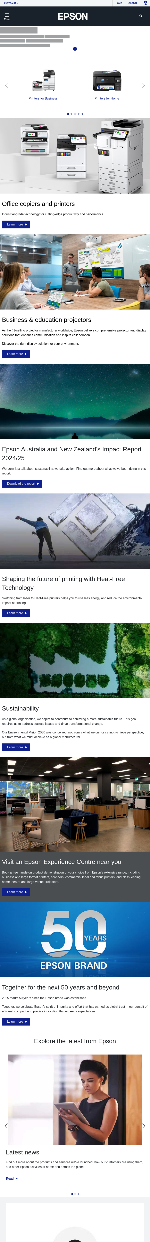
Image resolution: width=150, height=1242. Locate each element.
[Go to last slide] (6, 85)
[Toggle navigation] (7, 16)
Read (10, 1178)
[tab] (68, 114)
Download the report (21, 483)
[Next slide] (144, 85)
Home (119, 3)
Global (133, 3)
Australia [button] (10, 3)
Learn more (15, 224)
